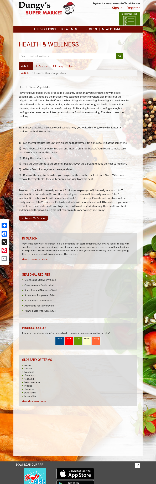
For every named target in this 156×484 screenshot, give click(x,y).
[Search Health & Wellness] (68, 56)
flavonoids (30, 375)
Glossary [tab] (58, 65)
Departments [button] (70, 29)
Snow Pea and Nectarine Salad (40, 290)
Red (69, 338)
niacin (27, 364)
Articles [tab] (25, 65)
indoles (28, 385)
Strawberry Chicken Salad (38, 300)
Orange (96, 338)
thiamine (29, 389)
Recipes (91, 29)
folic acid (29, 378)
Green (78, 338)
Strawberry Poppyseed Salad (39, 295)
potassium (30, 392)
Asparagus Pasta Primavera (39, 305)
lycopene (29, 371)
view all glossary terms (34, 401)
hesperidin (30, 395)
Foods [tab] (72, 65)
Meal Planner (112, 29)
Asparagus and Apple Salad (39, 284)
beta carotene (32, 382)
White (87, 338)
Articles (25, 73)
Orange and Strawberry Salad (40, 279)
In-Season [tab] (42, 65)
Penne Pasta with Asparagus (40, 310)
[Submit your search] (119, 56)
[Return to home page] (47, 8)
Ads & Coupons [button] (45, 29)
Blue (60, 338)
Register (133, 8)
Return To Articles (33, 218)
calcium (28, 368)
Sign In (117, 8)
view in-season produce (35, 259)
